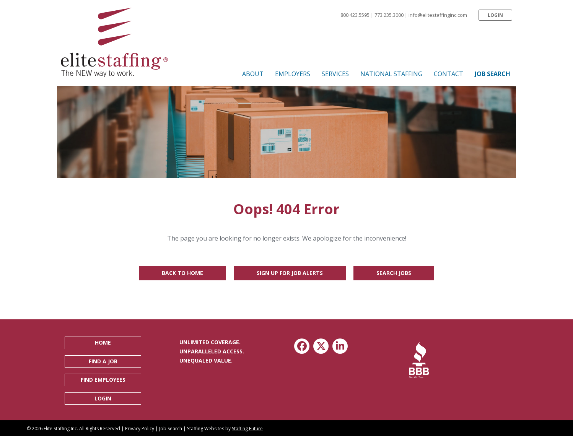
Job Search (170, 428)
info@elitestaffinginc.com (438, 14)
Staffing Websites (205, 428)
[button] (495, 15)
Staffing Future (247, 428)
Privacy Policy (139, 428)
